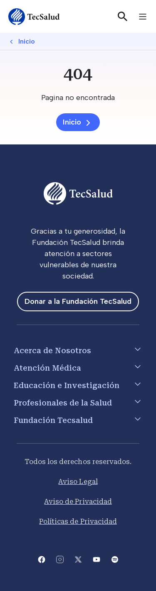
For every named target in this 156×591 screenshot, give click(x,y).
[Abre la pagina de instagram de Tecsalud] (60, 558)
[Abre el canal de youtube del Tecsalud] (96, 558)
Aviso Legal (77, 482)
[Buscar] (123, 17)
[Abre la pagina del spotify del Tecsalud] (115, 558)
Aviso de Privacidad (77, 502)
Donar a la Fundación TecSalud (78, 301)
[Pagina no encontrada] (78, 97)
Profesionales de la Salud (63, 402)
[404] (78, 73)
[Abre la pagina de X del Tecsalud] (78, 558)
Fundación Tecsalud (53, 420)
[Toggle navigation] (143, 17)
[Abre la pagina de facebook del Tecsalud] (41, 558)
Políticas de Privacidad (77, 521)
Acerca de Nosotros (52, 350)
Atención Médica (47, 368)
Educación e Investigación (66, 385)
